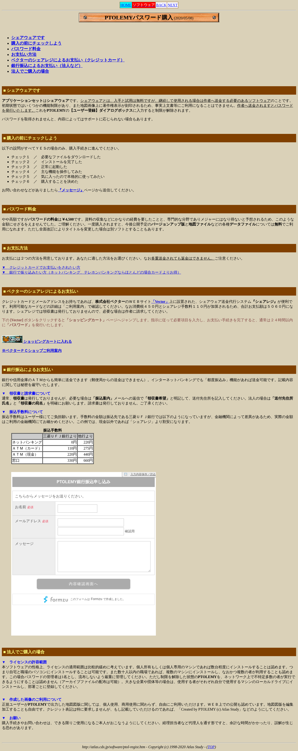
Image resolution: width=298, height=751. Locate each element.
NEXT (173, 5)
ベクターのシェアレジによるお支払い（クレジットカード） (68, 60)
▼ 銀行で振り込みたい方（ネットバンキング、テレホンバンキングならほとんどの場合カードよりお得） (91, 272)
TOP (211, 747)
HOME (125, 5)
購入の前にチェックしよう (36, 43)
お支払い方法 (23, 54)
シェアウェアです (28, 37)
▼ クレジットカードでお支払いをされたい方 (41, 267)
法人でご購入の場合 (30, 71)
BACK (161, 5)
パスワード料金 (26, 48)
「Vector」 (160, 302)
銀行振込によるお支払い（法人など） (47, 65)
